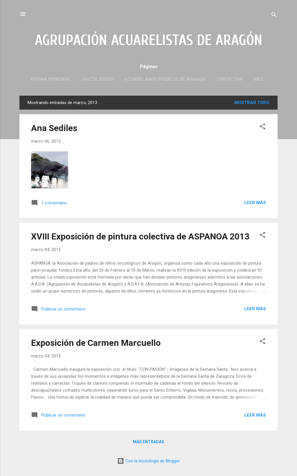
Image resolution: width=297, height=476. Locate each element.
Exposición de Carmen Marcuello (96, 343)
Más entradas (148, 441)
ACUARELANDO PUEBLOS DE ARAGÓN (164, 79)
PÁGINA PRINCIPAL (51, 79)
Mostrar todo (251, 102)
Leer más (255, 202)
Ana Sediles (54, 128)
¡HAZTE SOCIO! (98, 79)
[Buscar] (274, 16)
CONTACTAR (229, 79)
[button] (262, 127)
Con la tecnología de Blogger (148, 461)
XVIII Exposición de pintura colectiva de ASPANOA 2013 (140, 236)
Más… (260, 79)
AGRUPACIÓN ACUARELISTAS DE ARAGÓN (148, 40)
